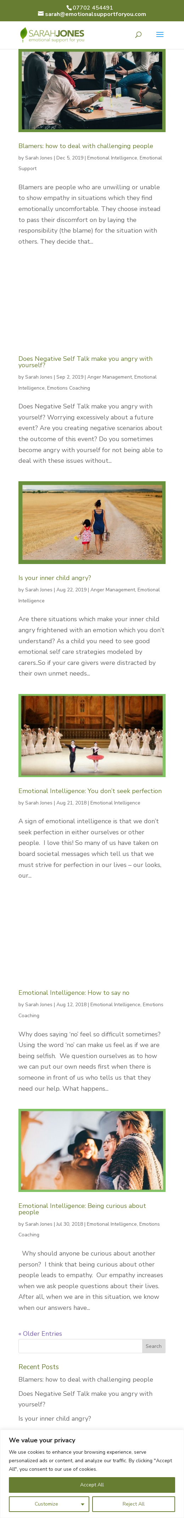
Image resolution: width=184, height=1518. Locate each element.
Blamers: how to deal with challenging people (85, 146)
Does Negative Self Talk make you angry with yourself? (85, 361)
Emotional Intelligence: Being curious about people (82, 1209)
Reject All (134, 1504)
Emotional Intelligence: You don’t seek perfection (90, 791)
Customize (46, 1504)
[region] (92, 1474)
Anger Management (109, 377)
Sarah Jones (38, 157)
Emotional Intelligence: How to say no (73, 992)
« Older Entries (40, 1333)
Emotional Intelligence (112, 157)
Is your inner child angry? (54, 578)
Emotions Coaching (68, 388)
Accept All (92, 1484)
